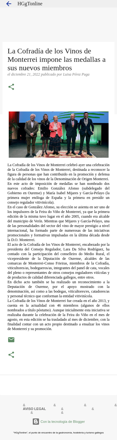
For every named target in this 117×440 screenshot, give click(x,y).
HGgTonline (29, 3)
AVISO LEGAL (34, 409)
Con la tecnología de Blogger (58, 421)
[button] (11, 87)
